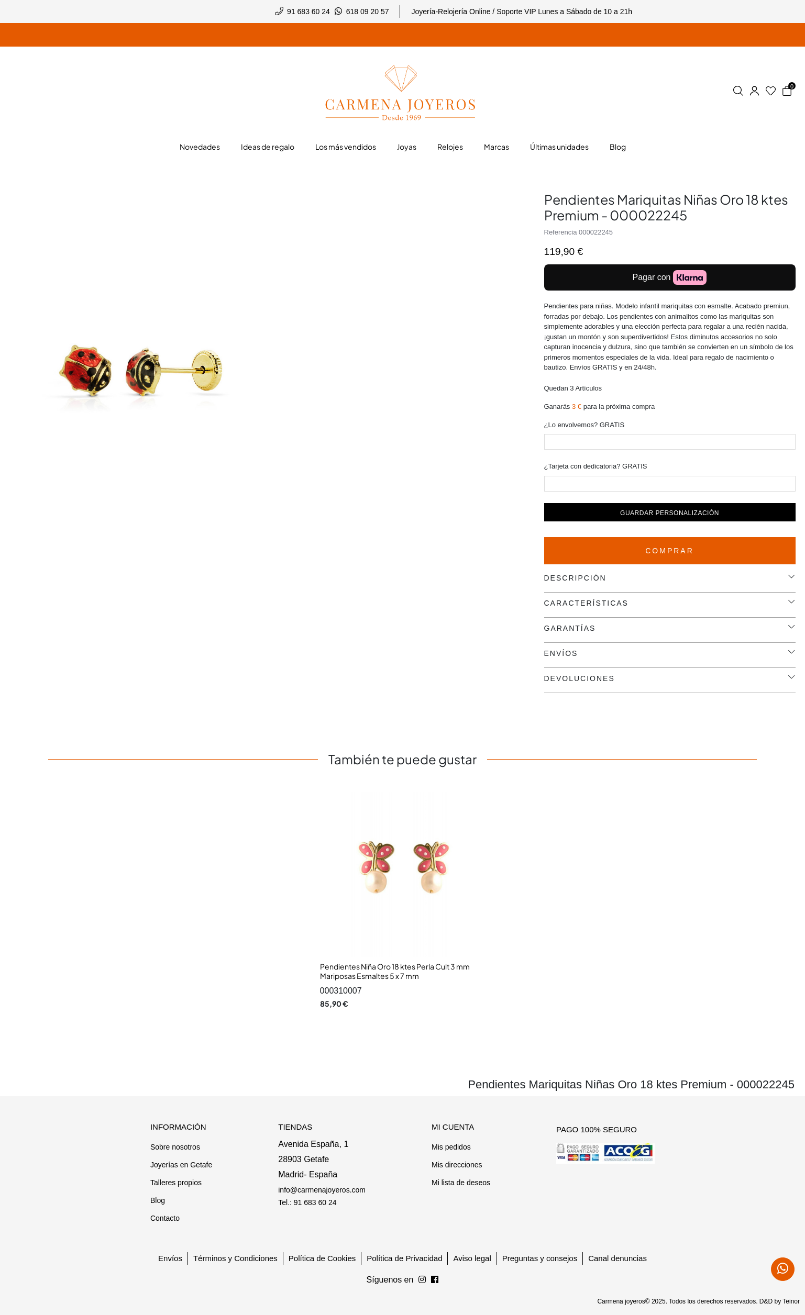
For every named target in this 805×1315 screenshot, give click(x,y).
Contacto (165, 1218)
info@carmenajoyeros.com (322, 1190)
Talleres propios (176, 1182)
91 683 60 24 (308, 11)
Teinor (791, 1301)
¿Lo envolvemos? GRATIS (584, 425)
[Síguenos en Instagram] (434, 1280)
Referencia (560, 232)
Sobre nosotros (175, 1147)
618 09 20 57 (367, 11)
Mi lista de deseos (461, 1182)
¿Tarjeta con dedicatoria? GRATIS (595, 466)
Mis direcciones (457, 1165)
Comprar (669, 551)
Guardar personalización (669, 513)
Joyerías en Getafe (181, 1165)
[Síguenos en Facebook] (422, 1280)
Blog (157, 1200)
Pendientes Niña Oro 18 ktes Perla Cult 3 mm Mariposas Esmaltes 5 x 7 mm (395, 971)
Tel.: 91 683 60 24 (307, 1202)
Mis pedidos (451, 1147)
